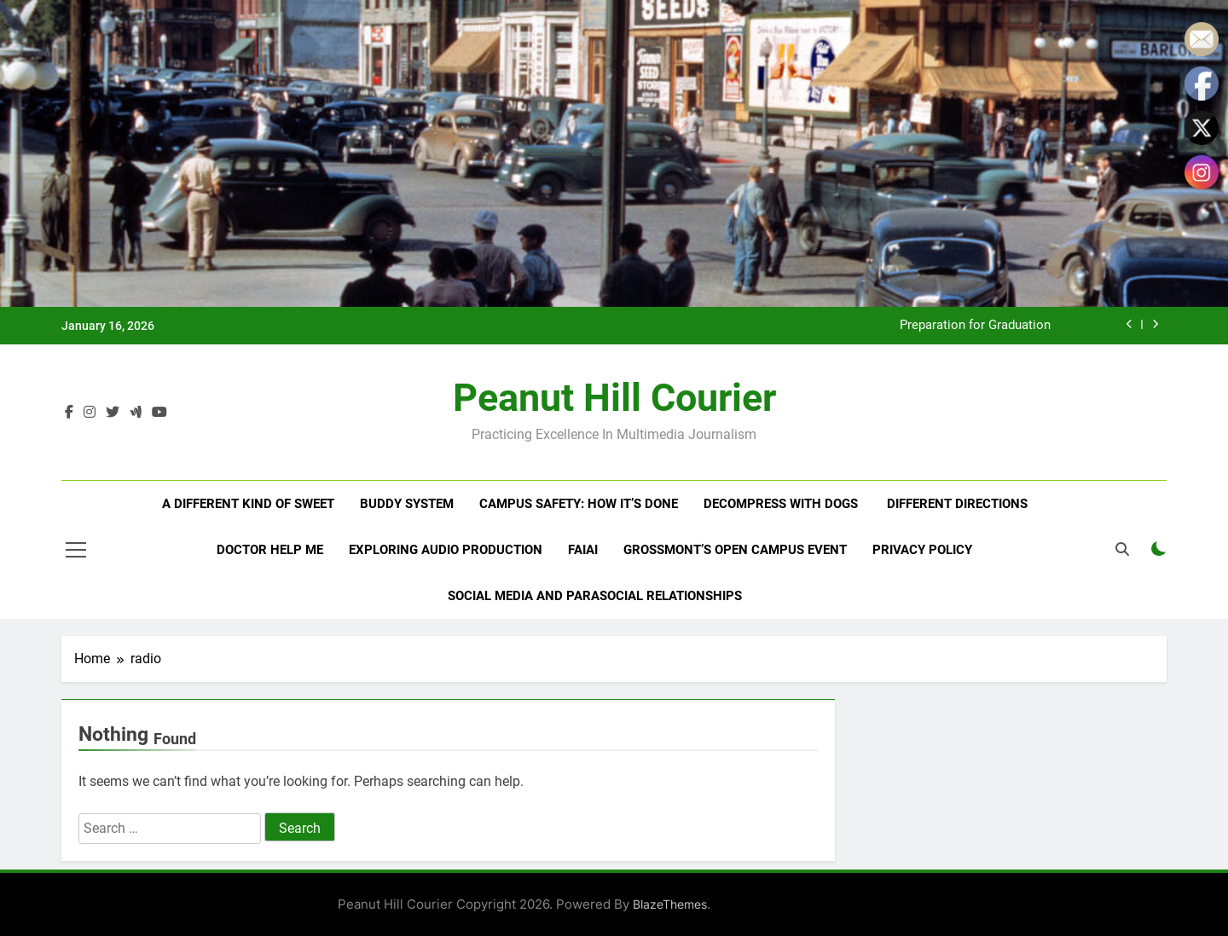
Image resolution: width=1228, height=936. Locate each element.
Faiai (583, 550)
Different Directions (957, 503)
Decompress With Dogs (782, 503)
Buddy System (407, 503)
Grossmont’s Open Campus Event (735, 550)
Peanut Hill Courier (614, 397)
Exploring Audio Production (445, 550)
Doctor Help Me (270, 550)
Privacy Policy (922, 550)
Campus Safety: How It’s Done (578, 503)
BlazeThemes (670, 904)
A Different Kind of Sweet (248, 503)
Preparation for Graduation (975, 325)
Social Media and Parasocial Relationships (595, 596)
